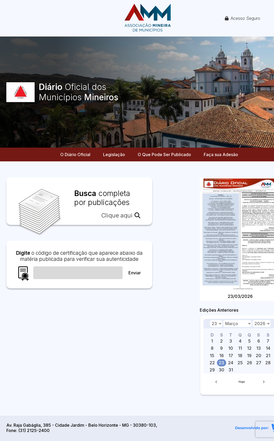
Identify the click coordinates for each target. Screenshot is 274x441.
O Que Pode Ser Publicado (164, 154)
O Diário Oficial (75, 154)
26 (249, 362)
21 (268, 355)
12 (249, 348)
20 (258, 355)
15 (212, 355)
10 (230, 348)
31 (231, 369)
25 (240, 362)
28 (268, 362)
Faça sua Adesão (221, 154)
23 (221, 362)
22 (212, 362)
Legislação (114, 154)
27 (258, 362)
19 (249, 355)
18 (240, 355)
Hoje (242, 381)
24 (230, 362)
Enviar (134, 272)
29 (212, 369)
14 (268, 348)
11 (240, 348)
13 (258, 348)
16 (221, 355)
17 (231, 355)
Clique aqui (120, 215)
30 (221, 369)
